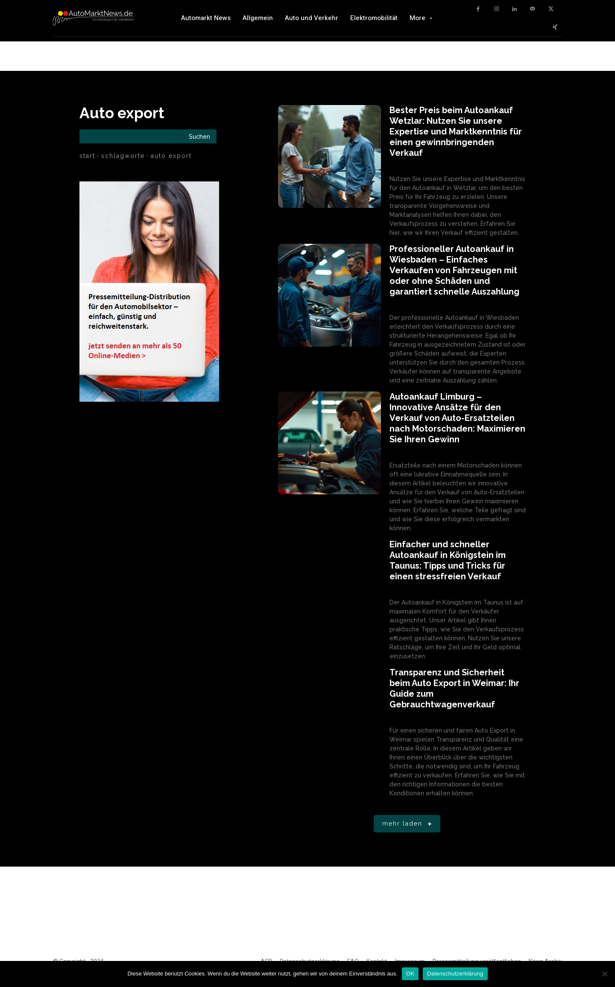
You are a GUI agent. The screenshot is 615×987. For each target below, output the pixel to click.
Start (87, 155)
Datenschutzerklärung (455, 973)
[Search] (199, 136)
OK (410, 973)
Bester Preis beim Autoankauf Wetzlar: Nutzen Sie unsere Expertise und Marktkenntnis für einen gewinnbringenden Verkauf (456, 131)
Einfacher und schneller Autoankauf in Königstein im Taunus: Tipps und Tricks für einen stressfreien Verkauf (448, 560)
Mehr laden (408, 824)
